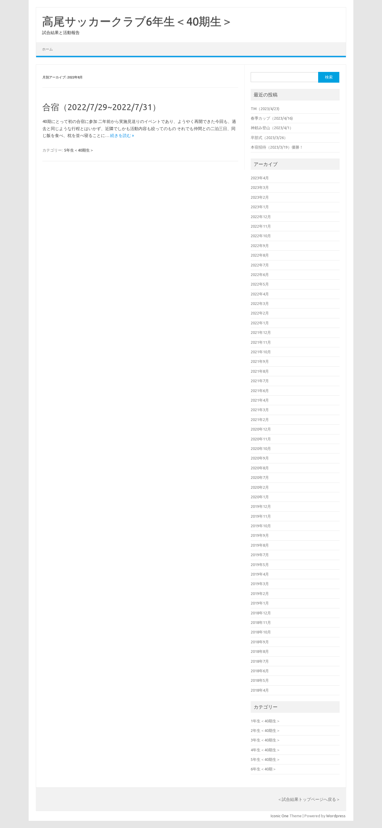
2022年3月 (260, 303)
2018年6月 (260, 671)
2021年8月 (260, 371)
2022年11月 (261, 226)
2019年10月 (261, 526)
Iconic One (280, 816)
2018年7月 (260, 661)
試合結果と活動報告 (61, 32)
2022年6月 (260, 274)
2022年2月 (260, 313)
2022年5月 (260, 284)
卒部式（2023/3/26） (269, 137)
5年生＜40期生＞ (79, 150)
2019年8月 (260, 545)
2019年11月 (261, 516)
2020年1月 (260, 497)
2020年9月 (260, 458)
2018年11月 (261, 622)
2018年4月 (260, 690)
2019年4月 (260, 574)
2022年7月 (260, 265)
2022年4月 (260, 294)
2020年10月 (261, 448)
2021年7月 (260, 381)
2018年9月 (260, 642)
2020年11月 (261, 439)
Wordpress (336, 816)
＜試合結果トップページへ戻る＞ (309, 799)
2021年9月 (260, 361)
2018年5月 (260, 680)
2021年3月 (260, 410)
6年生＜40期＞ (263, 769)
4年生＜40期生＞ (265, 750)
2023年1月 (260, 207)
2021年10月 (261, 352)
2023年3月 (260, 187)
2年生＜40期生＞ (265, 730)
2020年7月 (260, 477)
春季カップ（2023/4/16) (272, 118)
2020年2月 (260, 487)
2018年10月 (261, 632)
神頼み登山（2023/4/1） (272, 128)
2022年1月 (260, 323)
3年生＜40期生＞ (265, 740)
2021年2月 (260, 419)
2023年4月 (260, 178)
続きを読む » (122, 135)
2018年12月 (261, 613)
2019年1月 (260, 603)
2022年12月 (261, 217)
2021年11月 (261, 342)
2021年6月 (260, 390)
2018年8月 (260, 651)
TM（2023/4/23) (265, 109)
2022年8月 (260, 255)
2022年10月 (261, 236)
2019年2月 (260, 593)
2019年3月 (260, 584)
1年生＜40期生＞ (265, 721)
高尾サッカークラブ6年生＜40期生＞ (137, 21)
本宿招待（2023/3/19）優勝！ (277, 147)
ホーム (47, 49)
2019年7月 (260, 555)
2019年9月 (260, 535)
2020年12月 (261, 429)
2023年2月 (260, 197)
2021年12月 (261, 332)
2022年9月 (260, 245)
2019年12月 (261, 506)
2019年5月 (260, 564)
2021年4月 (260, 400)
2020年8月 (260, 468)
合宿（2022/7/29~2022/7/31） (101, 107)
